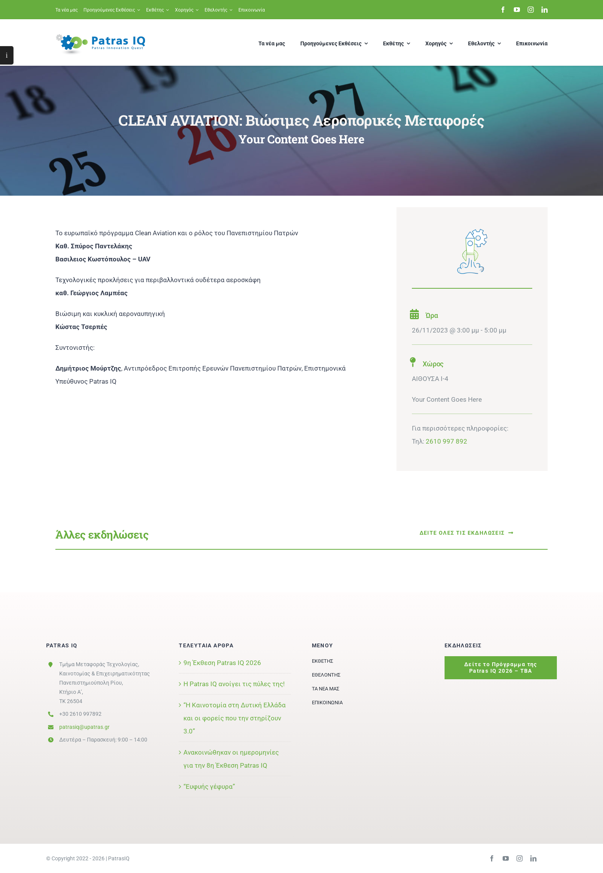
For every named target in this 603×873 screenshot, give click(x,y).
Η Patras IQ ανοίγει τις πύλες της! (234, 684)
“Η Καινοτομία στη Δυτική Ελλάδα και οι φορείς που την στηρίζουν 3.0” (234, 718)
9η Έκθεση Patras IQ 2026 (222, 663)
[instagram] (531, 10)
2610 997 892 (446, 441)
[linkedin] (544, 10)
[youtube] (517, 10)
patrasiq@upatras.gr (84, 727)
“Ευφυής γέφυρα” (209, 786)
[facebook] (503, 10)
